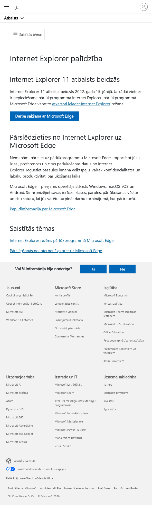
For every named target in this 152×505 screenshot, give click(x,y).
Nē (122, 269)
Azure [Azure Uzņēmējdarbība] (9, 401)
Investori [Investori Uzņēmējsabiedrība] (108, 401)
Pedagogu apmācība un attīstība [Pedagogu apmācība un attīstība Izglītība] (123, 340)
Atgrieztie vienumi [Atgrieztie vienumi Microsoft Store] (66, 312)
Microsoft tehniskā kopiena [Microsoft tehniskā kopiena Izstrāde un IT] (71, 413)
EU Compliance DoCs (21, 496)
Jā (93, 269)
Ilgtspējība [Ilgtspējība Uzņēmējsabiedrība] (110, 409)
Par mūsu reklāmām (126, 488)
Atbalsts (11, 17)
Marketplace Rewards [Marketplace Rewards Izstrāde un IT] (68, 438)
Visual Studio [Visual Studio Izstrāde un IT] (63, 446)
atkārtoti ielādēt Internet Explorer (81, 103)
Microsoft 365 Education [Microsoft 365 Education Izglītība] (118, 324)
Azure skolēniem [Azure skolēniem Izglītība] (113, 361)
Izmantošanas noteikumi (79, 488)
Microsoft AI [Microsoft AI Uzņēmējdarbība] (13, 384)
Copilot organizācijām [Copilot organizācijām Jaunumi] (19, 295)
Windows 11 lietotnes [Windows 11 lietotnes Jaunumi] (19, 320)
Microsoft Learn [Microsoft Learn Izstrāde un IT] (64, 393)
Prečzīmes (104, 488)
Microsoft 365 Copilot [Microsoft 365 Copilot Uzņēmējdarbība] (19, 434)
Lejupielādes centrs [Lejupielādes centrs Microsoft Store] (67, 303)
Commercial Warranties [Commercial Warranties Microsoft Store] (69, 336)
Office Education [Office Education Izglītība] (113, 332)
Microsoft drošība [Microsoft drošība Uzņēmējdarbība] (17, 393)
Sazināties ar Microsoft (22, 488)
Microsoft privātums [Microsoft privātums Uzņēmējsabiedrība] (115, 393)
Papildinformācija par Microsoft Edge (42, 208)
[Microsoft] (76, 4)
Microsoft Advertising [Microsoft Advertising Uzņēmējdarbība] (19, 425)
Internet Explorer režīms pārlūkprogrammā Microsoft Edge (61, 240)
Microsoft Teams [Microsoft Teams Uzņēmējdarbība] (16, 442)
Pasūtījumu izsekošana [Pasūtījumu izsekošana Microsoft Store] (69, 320)
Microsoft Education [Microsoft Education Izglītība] (115, 295)
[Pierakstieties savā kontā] (144, 7)
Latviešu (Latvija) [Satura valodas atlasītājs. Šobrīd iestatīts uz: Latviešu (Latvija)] (24, 460)
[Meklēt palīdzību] (18, 7)
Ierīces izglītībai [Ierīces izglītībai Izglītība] (113, 303)
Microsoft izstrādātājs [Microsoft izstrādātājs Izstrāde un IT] (68, 384)
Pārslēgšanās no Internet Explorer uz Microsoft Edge (56, 250)
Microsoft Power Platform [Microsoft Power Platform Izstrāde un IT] (70, 429)
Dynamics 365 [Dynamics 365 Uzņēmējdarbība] (15, 409)
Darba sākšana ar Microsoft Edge (44, 116)
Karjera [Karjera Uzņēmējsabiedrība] (107, 384)
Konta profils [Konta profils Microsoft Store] (62, 295)
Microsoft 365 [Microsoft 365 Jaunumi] (14, 312)
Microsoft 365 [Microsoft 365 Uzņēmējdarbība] (14, 417)
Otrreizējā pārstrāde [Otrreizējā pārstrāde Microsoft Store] (67, 328)
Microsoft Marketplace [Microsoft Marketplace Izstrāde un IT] (69, 421)
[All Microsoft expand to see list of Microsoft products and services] (6, 7)
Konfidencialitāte (50, 488)
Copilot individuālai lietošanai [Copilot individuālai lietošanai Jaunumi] (24, 303)
